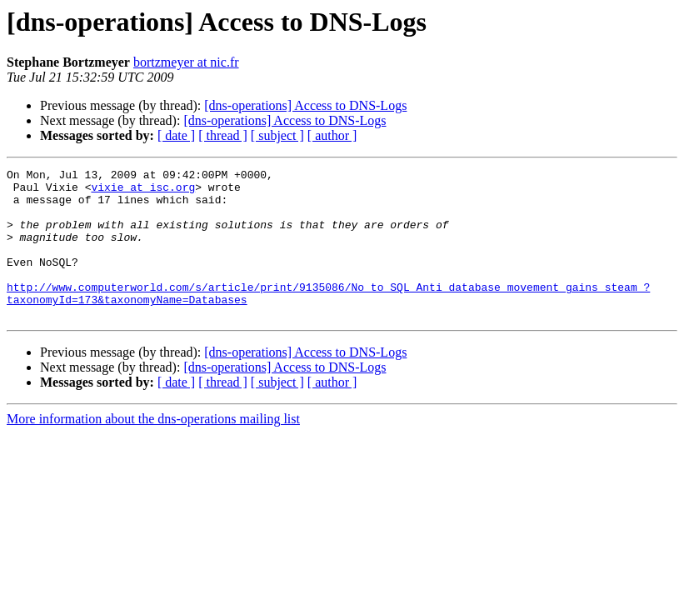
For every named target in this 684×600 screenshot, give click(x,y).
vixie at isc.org (143, 191)
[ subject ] (277, 135)
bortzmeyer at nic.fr (186, 62)
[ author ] (332, 135)
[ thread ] (222, 135)
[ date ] (176, 135)
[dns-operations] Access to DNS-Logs (305, 105)
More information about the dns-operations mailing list (153, 449)
